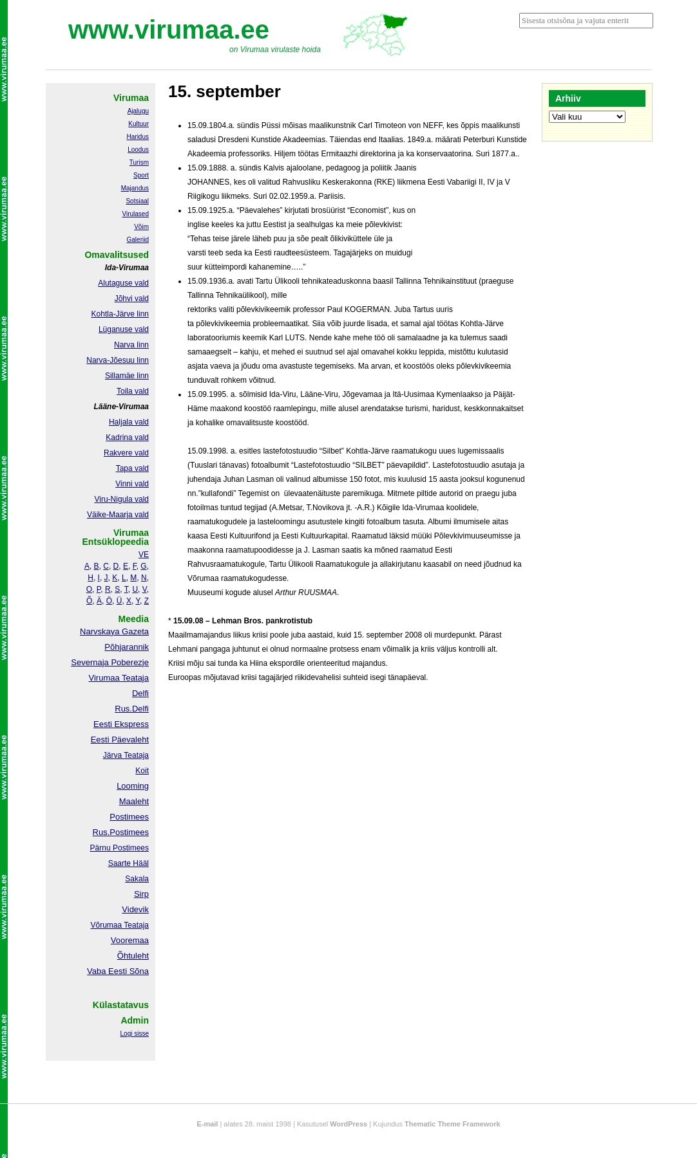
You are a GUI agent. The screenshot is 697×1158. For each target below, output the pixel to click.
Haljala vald (129, 422)
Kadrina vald (127, 437)
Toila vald (133, 391)
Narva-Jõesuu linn (117, 360)
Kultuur (138, 123)
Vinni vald (132, 483)
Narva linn (131, 344)
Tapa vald (132, 468)
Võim (141, 226)
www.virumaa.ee (168, 29)
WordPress (348, 1124)
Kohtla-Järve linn (120, 313)
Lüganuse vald (124, 329)
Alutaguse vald (123, 283)
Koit (142, 770)
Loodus (138, 149)
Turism (139, 162)
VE (143, 554)
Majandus (135, 188)
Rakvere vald (126, 452)
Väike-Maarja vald (118, 514)
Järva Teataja (126, 755)
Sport (141, 175)
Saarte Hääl (128, 863)
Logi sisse (134, 1033)
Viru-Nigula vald (122, 499)
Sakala (137, 878)
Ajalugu (138, 111)
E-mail (207, 1124)
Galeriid (138, 239)
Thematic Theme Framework (453, 1124)
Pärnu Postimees (119, 847)
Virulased (135, 213)
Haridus (138, 136)
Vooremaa (130, 940)
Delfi (140, 693)
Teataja (135, 925)
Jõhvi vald (132, 298)
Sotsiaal (137, 201)
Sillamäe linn (127, 375)
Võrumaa (106, 925)
